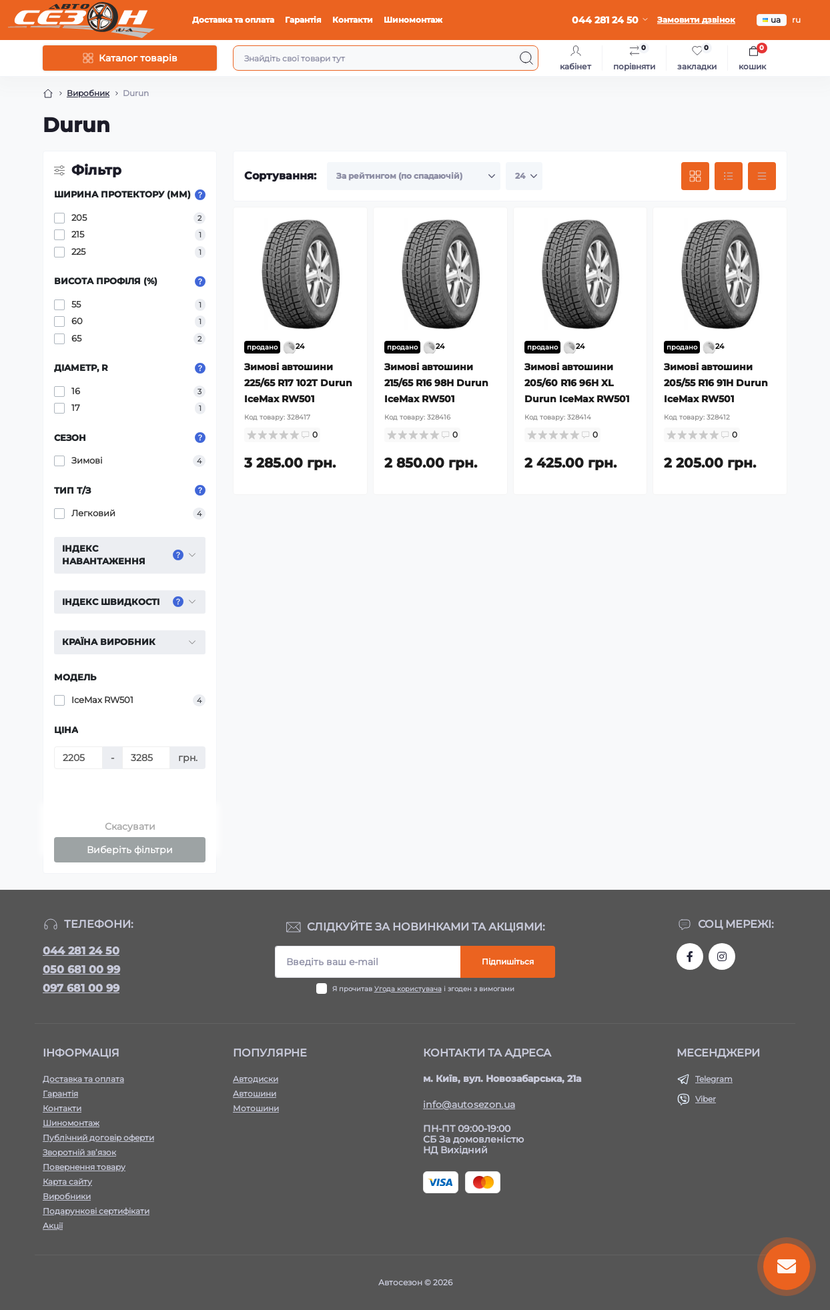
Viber (705, 1099)
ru (796, 20)
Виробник (88, 93)
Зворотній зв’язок (79, 1152)
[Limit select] (524, 176)
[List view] (729, 176)
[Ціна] (78, 757)
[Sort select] (413, 176)
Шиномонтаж (413, 20)
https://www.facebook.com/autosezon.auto (690, 956)
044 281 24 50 (81, 950)
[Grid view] (695, 176)
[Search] (526, 58)
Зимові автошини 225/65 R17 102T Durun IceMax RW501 (298, 383)
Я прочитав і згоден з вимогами (423, 989)
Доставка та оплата (233, 20)
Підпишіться (508, 961)
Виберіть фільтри (130, 850)
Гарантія (303, 20)
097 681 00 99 (81, 988)
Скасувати (130, 826)
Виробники (67, 1196)
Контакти (352, 20)
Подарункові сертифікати (96, 1211)
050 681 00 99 (81, 969)
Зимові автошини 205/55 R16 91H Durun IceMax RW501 (716, 383)
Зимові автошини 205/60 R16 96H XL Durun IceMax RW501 (576, 383)
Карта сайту (67, 1182)
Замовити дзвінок (696, 20)
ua (772, 20)
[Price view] (762, 176)
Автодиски (255, 1079)
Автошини (254, 1094)
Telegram (714, 1079)
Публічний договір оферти (98, 1138)
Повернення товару (84, 1167)
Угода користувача (408, 989)
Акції (53, 1226)
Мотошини (256, 1108)
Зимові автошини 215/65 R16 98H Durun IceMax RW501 (436, 383)
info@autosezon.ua (469, 1105)
